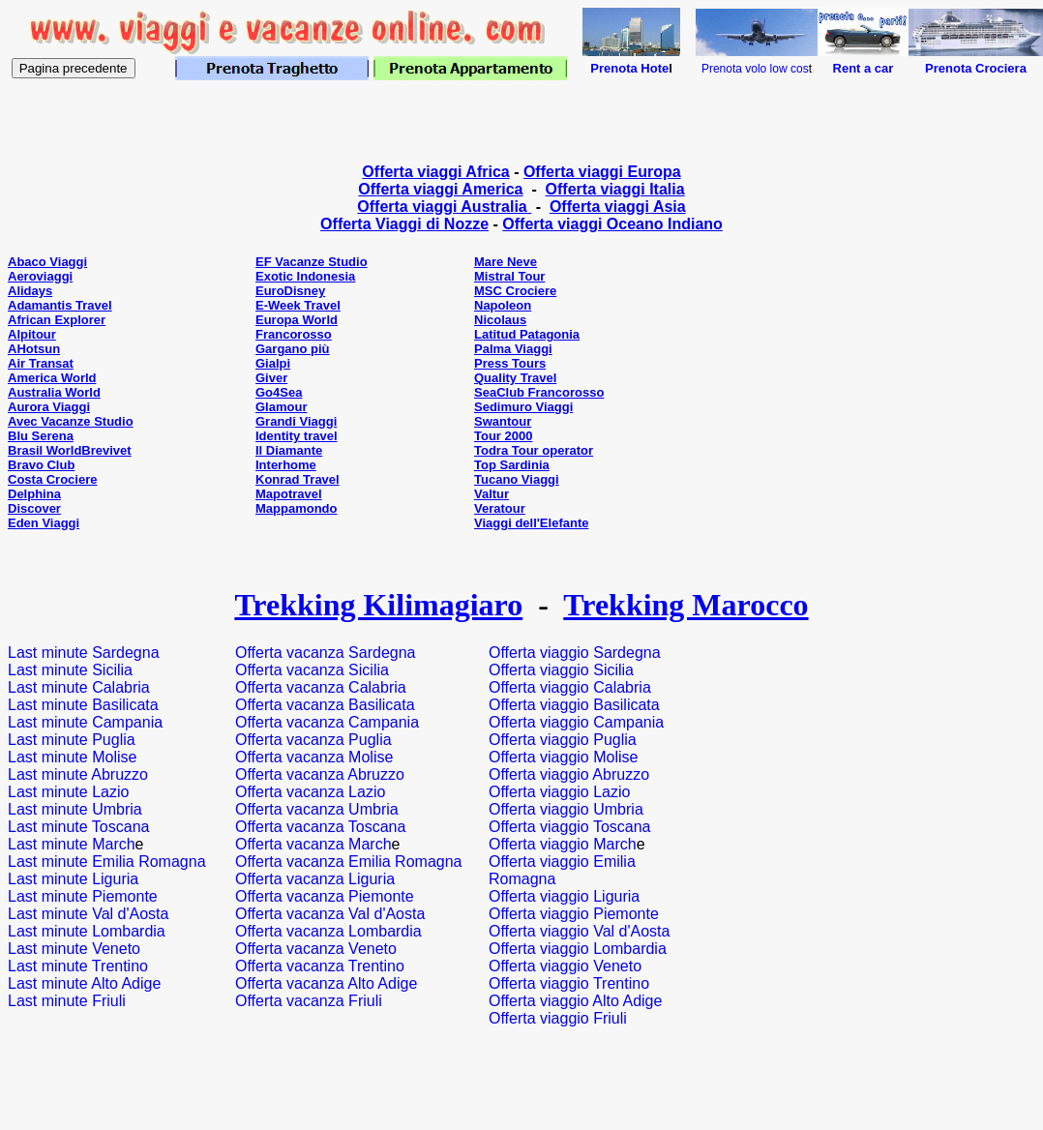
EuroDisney (290, 290)
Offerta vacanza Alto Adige (326, 983)
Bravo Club (41, 465)
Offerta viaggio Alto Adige (575, 1001)
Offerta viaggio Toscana (570, 826)
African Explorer (56, 319)
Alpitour (32, 334)
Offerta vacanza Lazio (310, 792)
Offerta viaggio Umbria (566, 809)
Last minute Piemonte (83, 896)
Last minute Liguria (73, 879)
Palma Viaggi (513, 349)
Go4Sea (278, 392)
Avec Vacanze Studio (71, 421)
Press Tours (510, 363)
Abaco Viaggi (47, 261)
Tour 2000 (503, 436)
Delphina (34, 494)
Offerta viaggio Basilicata (574, 705)
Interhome (285, 465)
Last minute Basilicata (83, 705)
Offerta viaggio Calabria (570, 687)
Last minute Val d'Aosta (88, 914)
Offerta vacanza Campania (327, 722)
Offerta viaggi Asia (618, 206)
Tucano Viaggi (516, 479)
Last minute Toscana (78, 826)
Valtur (491, 494)
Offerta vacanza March (313, 844)
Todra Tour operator (533, 450)
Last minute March (71, 844)
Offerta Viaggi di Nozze (404, 224)
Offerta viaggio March (563, 844)
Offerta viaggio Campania (576, 722)
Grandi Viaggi (296, 421)
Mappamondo (296, 508)
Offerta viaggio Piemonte (574, 914)
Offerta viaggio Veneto (565, 966)
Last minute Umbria (75, 809)
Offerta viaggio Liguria (564, 896)
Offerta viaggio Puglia (563, 739)
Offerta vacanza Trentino (319, 966)
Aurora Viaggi (49, 407)
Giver (271, 378)
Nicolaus (500, 319)
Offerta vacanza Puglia (313, 739)
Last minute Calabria (79, 687)
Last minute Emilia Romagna (107, 861)
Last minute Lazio (68, 792)
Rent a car (863, 68)
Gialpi (272, 363)
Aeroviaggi (40, 276)
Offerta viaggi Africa (435, 172)
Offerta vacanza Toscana (320, 826)
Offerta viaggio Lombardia (578, 948)
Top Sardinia (512, 465)
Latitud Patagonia (527, 334)
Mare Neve (505, 261)
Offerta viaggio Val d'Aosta (579, 931)
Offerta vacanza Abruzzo (319, 774)
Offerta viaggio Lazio (559, 792)
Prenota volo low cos (755, 68)
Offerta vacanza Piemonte (324, 896)
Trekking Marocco (685, 604)
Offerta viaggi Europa (602, 172)
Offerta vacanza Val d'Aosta (330, 914)
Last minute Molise (72, 757)
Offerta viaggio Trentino (569, 983)
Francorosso (293, 334)
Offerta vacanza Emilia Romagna (348, 861)
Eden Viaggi (43, 523)
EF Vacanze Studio (311, 261)
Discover (34, 508)
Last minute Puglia (71, 739)
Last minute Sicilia (70, 670)
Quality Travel (515, 378)
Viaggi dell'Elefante (531, 523)
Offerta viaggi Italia (615, 189)
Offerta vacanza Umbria (317, 809)
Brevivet (106, 450)
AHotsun (34, 349)
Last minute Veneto (74, 948)
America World (52, 378)
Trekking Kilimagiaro (378, 604)
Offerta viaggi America (440, 189)
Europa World (296, 319)
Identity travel (296, 436)
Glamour (281, 407)
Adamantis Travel (60, 305)
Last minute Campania (85, 722)
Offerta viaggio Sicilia (561, 670)
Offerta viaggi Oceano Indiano (612, 224)
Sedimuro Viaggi (523, 407)
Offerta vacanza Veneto (316, 948)
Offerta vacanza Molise (314, 757)
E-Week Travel (298, 305)
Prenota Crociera (976, 68)
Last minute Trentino (78, 966)
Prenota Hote (629, 68)
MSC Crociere (515, 290)
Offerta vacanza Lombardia (328, 931)
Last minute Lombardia (86, 931)
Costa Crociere (52, 479)
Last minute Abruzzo (78, 774)
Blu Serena (41, 436)
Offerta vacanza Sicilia (312, 670)
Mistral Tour (509, 276)
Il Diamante (288, 450)
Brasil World (44, 450)
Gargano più (292, 349)
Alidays (30, 290)
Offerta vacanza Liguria (315, 879)
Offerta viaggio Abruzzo (569, 774)
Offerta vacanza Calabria (320, 687)
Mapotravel (288, 494)
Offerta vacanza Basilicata (325, 705)
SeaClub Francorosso (539, 392)
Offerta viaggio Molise (563, 757)
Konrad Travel (297, 479)
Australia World (54, 392)
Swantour (502, 421)
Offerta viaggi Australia (444, 206)
